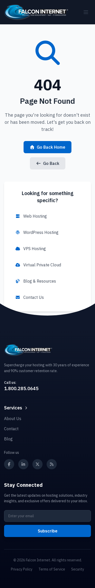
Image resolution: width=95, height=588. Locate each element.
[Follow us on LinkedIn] (23, 464)
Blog (8, 438)
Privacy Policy (21, 569)
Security (77, 569)
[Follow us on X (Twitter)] (37, 464)
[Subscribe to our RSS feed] (52, 464)
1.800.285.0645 (21, 388)
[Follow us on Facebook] (9, 464)
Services (16, 408)
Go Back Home (47, 147)
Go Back (47, 163)
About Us (12, 418)
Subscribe (48, 530)
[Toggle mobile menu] (86, 12)
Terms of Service (52, 569)
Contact (11, 428)
